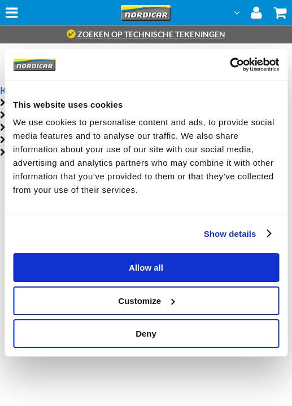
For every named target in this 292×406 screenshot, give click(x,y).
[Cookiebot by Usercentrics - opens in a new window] (229, 65)
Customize (146, 301)
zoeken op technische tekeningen (146, 34)
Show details (230, 234)
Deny (146, 333)
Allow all (146, 267)
